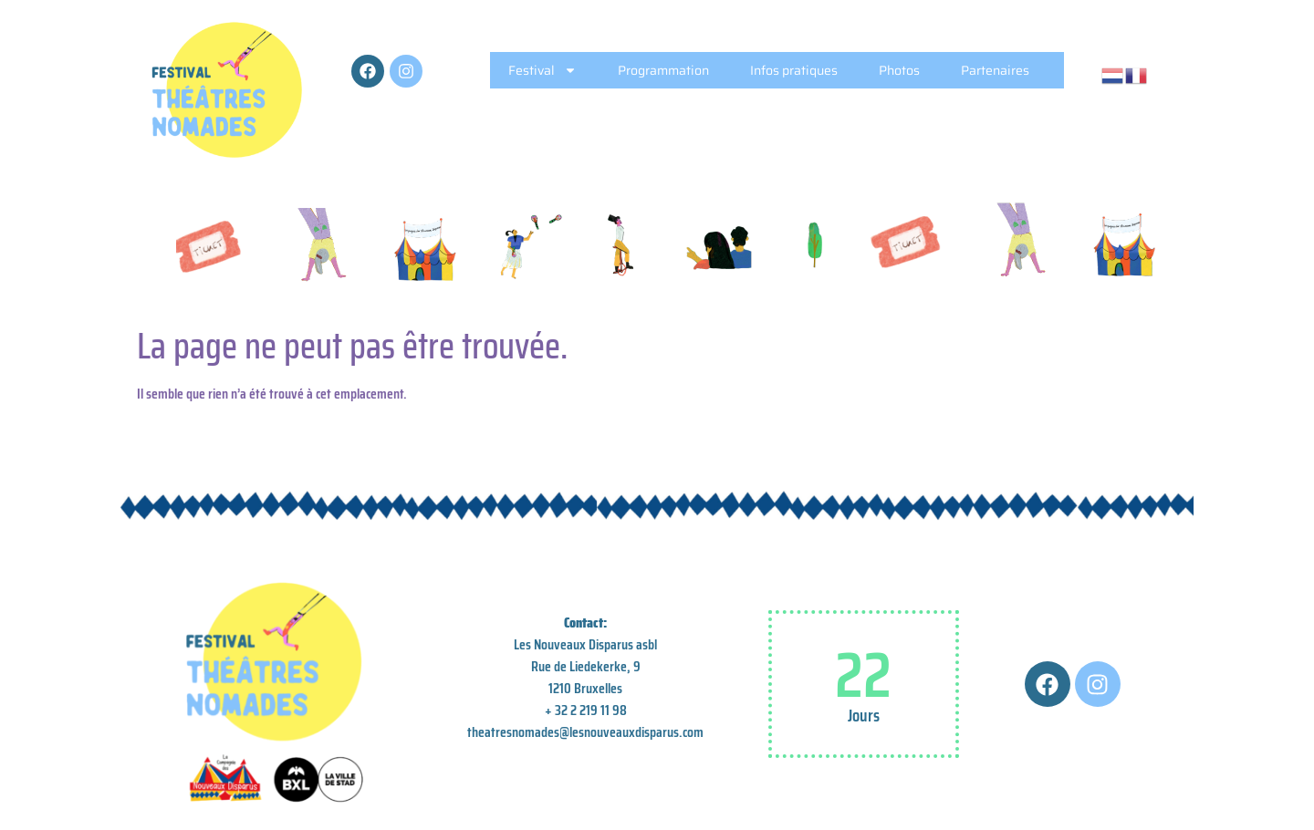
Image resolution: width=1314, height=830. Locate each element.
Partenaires (995, 70)
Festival (542, 70)
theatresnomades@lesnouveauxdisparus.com (585, 732)
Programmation (663, 70)
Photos (899, 70)
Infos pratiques (794, 70)
